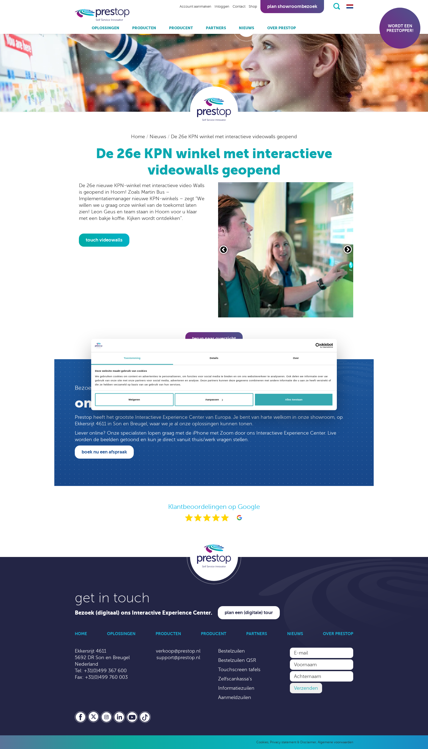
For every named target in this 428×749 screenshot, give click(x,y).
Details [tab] (214, 358)
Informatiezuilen (236, 688)
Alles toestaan (293, 399)
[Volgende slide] (348, 249)
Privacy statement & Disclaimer (293, 742)
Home (138, 136)
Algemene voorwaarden (335, 742)
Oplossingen (105, 28)
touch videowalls (104, 240)
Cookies (262, 742)
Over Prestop (281, 28)
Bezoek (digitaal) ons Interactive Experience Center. (143, 613)
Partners (216, 28)
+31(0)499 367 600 (105, 670)
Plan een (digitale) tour (249, 612)
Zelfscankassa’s (235, 679)
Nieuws (246, 28)
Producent (181, 28)
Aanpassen (214, 399)
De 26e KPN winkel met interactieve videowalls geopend (234, 136)
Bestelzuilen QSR (237, 660)
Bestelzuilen (231, 651)
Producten (144, 28)
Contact (239, 6)
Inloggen (222, 6)
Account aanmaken (195, 6)
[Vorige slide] (223, 250)
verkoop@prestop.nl (178, 651)
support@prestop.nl (178, 657)
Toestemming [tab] (132, 358)
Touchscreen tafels (239, 669)
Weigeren (134, 399)
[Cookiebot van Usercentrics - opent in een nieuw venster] (309, 345)
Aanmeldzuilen (234, 697)
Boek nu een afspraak (104, 452)
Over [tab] (296, 358)
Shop (253, 6)
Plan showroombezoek (292, 6)
